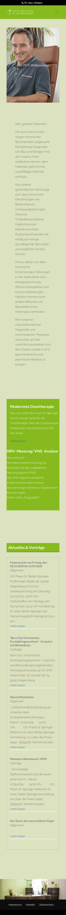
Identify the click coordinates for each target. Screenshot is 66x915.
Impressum (15, 904)
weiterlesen (18, 441)
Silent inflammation (22, 697)
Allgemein (17, 570)
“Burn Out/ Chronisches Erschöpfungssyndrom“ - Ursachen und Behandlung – (31, 641)
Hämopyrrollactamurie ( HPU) (28, 758)
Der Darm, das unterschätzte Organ (32, 820)
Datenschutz (46, 904)
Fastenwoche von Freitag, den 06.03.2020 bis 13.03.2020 (28, 564)
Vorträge (16, 649)
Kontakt (30, 904)
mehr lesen (17, 626)
